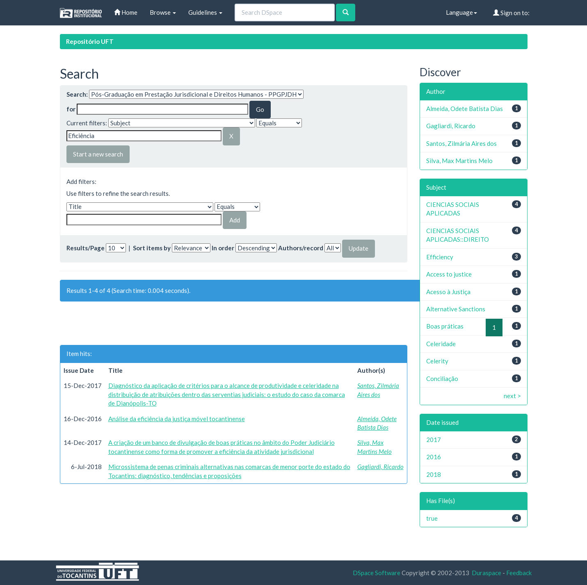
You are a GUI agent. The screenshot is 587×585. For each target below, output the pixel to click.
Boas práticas (445, 326)
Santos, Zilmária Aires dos (461, 143)
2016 (433, 456)
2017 (433, 439)
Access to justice (449, 274)
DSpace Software (376, 572)
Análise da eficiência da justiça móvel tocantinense (176, 418)
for (70, 109)
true (432, 518)
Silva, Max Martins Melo (459, 160)
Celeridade (441, 343)
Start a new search (98, 154)
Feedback (519, 572)
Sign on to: (511, 12)
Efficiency (439, 257)
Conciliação (442, 378)
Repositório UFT (90, 41)
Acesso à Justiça (448, 291)
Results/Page (85, 248)
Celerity (437, 361)
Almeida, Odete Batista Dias (464, 108)
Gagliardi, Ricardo (380, 466)
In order (223, 248)
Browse (163, 12)
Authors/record (300, 248)
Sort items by (152, 248)
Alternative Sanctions (455, 309)
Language (461, 12)
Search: (77, 94)
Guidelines (205, 12)
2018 (433, 474)
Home (125, 12)
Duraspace (486, 572)
